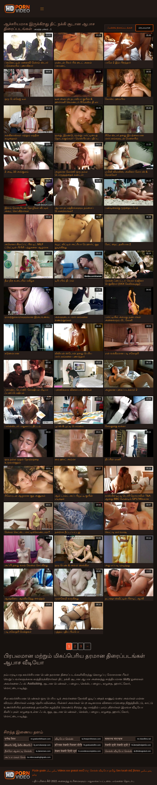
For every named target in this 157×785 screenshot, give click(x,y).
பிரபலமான (144, 28)
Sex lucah (122, 770)
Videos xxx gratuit (68, 770)
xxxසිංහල (84, 770)
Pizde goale (39, 770)
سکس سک (51, 770)
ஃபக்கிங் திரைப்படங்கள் (119, 28)
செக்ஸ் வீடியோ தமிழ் (103, 770)
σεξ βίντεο (134, 770)
